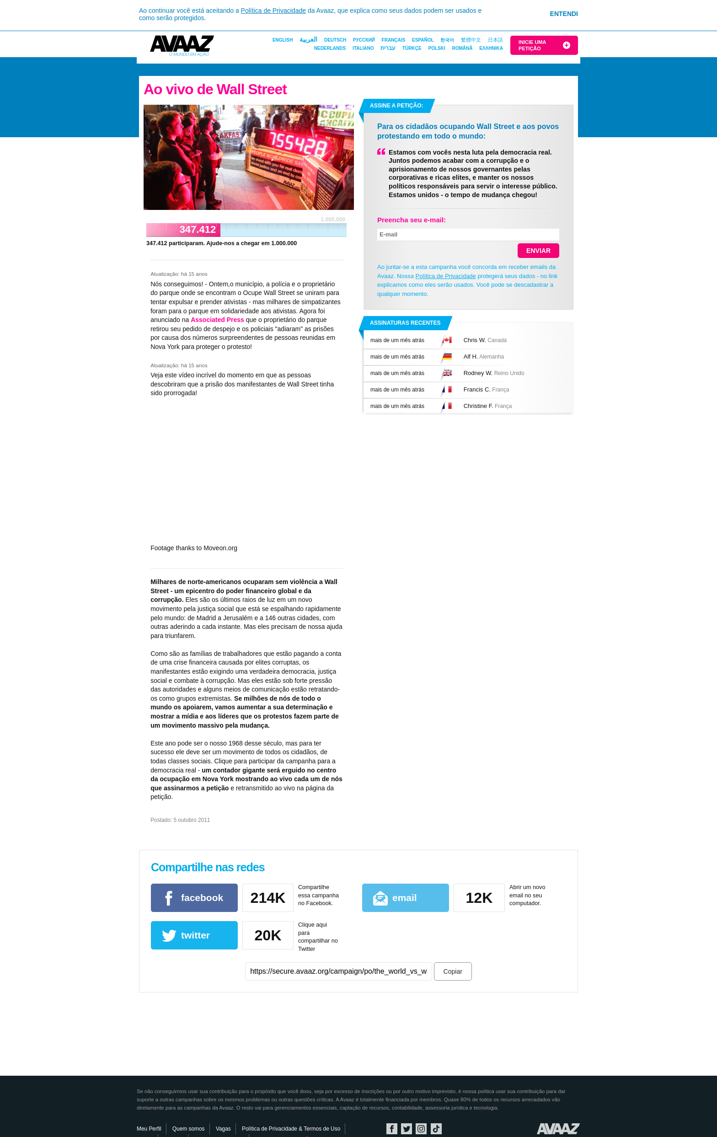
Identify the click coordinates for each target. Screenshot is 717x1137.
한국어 (447, 40)
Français (394, 40)
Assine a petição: (396, 105)
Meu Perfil (149, 1129)
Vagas (223, 1129)
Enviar (538, 250)
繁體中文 (471, 40)
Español (423, 40)
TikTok (436, 1128)
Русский (364, 40)
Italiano (363, 48)
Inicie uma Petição (532, 45)
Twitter (406, 1128)
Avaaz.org (558, 1128)
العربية (308, 39)
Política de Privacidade (273, 10)
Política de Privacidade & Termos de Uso (291, 1129)
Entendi (564, 13)
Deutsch (335, 40)
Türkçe (412, 48)
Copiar (453, 971)
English (283, 40)
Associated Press (217, 319)
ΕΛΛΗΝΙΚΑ (491, 48)
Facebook (391, 1128)
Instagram (421, 1128)
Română (462, 48)
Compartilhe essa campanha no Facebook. (318, 895)
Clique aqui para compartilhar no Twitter (318, 937)
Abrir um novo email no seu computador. (527, 895)
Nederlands (330, 48)
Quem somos (188, 1129)
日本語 (495, 40)
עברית (388, 48)
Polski (436, 48)
